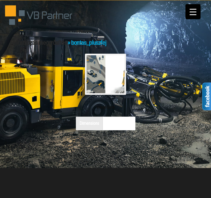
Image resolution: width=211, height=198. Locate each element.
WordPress (193, 160)
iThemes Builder (173, 155)
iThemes (195, 155)
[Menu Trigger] (193, 11)
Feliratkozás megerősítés (38, 42)
